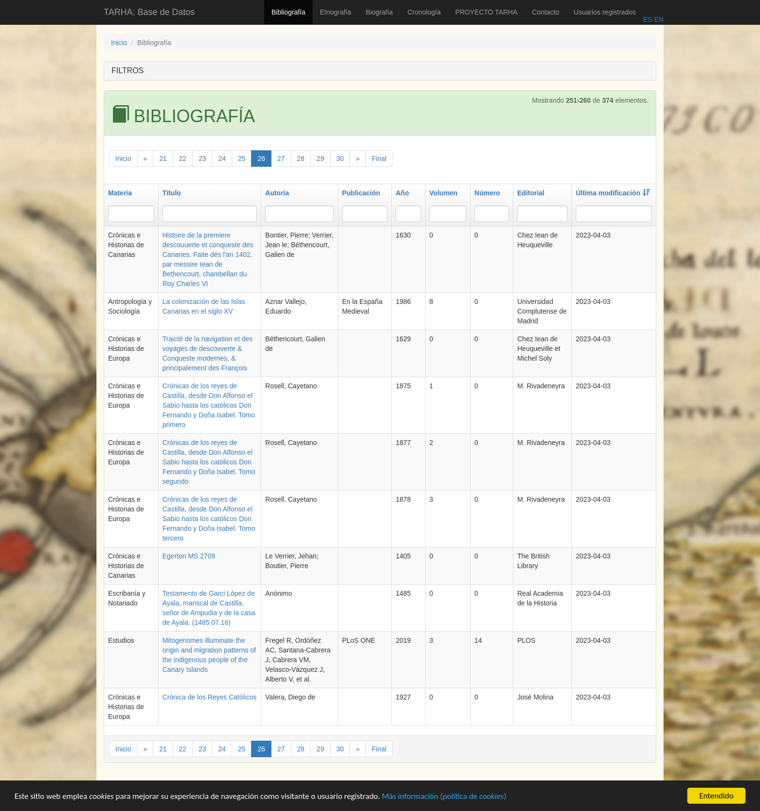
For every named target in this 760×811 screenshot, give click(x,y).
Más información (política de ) (444, 800)
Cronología (424, 12)
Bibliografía (288, 12)
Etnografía (335, 12)
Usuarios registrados (605, 12)
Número (487, 193)
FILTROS (127, 70)
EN (658, 19)
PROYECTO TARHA (486, 12)
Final (379, 158)
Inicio (119, 43)
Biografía (379, 12)
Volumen (443, 193)
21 (163, 158)
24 (222, 158)
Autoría (277, 193)
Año (402, 193)
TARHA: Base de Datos (149, 12)
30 (340, 158)
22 (183, 158)
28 (301, 158)
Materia (120, 193)
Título (171, 193)
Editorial (530, 193)
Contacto (545, 12)
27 (281, 158)
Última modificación (612, 193)
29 (320, 158)
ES (647, 19)
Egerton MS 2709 (188, 556)
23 (202, 158)
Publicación (361, 193)
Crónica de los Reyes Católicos (209, 697)
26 (261, 158)
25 (242, 158)
